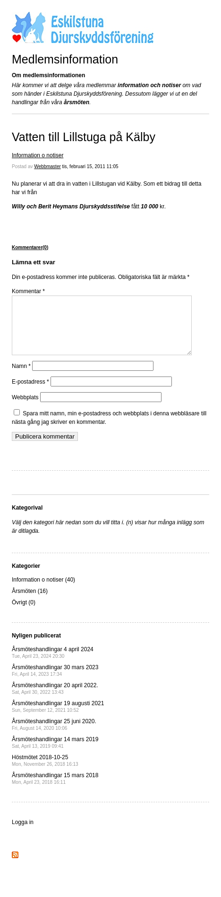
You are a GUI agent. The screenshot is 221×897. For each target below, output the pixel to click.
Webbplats (25, 408)
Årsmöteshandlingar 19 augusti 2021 (58, 717)
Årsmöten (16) (30, 602)
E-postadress (30, 393)
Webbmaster (47, 166)
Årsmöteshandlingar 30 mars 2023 (55, 681)
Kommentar (28, 291)
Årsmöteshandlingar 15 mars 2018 (55, 789)
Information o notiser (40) (43, 591)
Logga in (23, 833)
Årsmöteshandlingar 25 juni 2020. (54, 735)
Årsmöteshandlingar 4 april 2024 (53, 663)
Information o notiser (37, 155)
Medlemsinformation (65, 59)
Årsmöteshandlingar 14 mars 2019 (55, 753)
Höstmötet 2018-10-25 (45, 771)
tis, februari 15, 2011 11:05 (90, 166)
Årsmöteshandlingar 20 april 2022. (55, 699)
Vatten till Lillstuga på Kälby (83, 137)
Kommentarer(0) (30, 247)
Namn (21, 377)
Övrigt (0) (23, 613)
